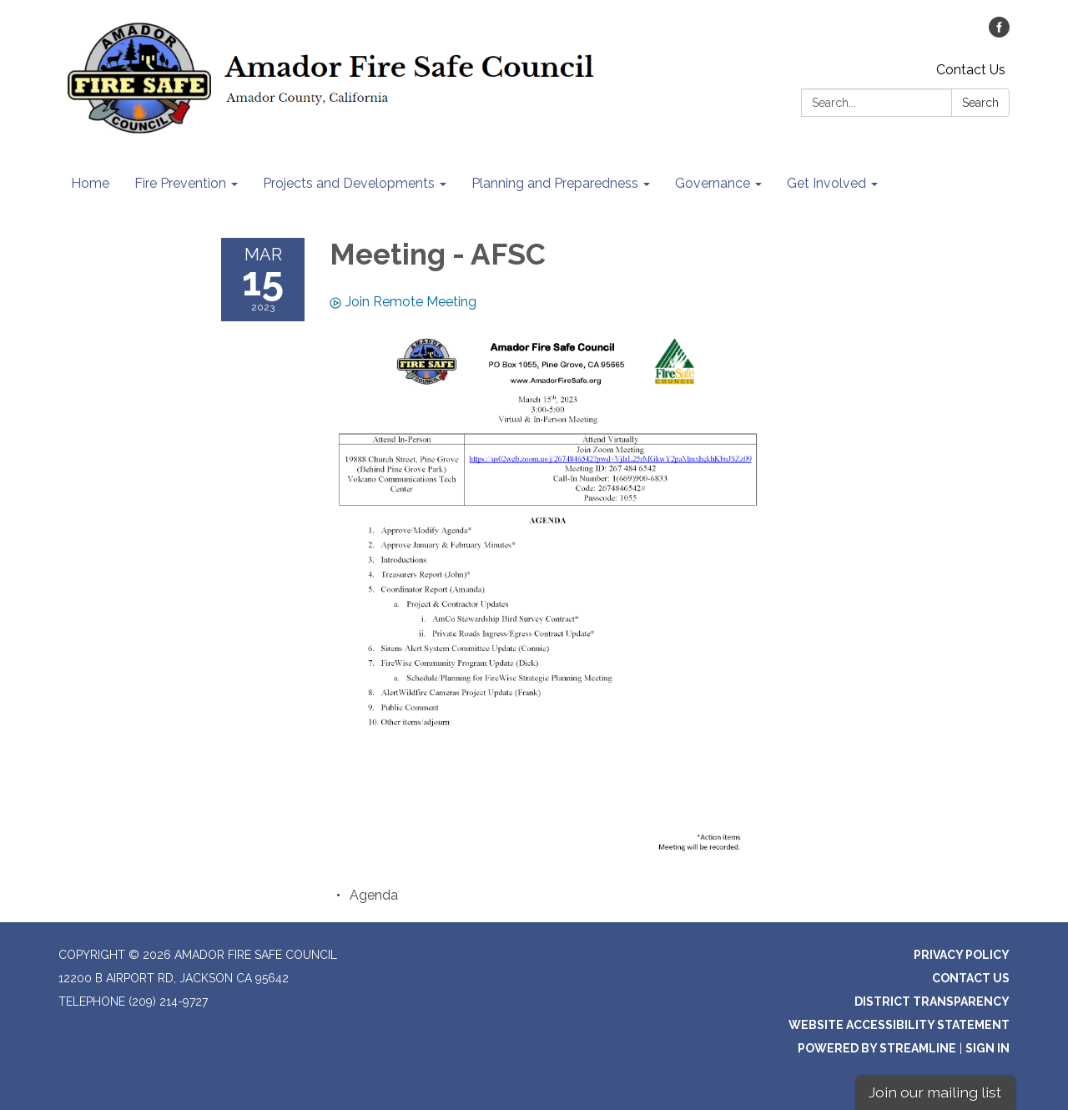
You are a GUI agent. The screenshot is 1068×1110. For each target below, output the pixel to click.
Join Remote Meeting (403, 302)
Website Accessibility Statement (899, 1025)
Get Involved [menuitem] (826, 183)
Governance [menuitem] (712, 183)
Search (980, 102)
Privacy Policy (962, 954)
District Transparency (932, 1001)
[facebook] (999, 33)
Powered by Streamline (877, 1048)
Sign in (987, 1048)
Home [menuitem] (90, 183)
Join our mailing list (935, 1092)
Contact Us (970, 70)
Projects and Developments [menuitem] (349, 183)
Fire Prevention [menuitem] (180, 183)
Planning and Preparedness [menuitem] (554, 183)
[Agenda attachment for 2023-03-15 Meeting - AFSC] (374, 895)
